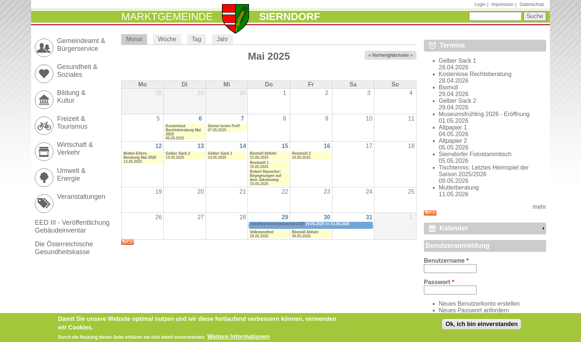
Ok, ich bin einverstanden (481, 326)
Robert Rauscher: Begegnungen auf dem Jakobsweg (265, 176)
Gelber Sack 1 (220, 153)
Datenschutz (531, 4)
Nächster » (401, 55)
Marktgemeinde (167, 16)
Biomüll (448, 87)
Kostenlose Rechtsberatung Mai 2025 (183, 130)
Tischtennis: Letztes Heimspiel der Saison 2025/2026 (484, 170)
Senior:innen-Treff (224, 126)
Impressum (502, 4)
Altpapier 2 (453, 141)
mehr (539, 207)
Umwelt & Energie (71, 174)
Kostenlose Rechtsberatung (475, 74)
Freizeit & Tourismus (72, 122)
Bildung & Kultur (71, 96)
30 (327, 217)
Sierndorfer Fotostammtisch (475, 154)
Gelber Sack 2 (178, 153)
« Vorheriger (381, 55)
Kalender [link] (453, 228)
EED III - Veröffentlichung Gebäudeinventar (72, 226)
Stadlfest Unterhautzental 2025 (277, 224)
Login (480, 4)
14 (242, 146)
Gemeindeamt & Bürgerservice (81, 44)
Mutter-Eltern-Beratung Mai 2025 (139, 155)
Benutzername (446, 260)
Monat (136, 39)
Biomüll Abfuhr (263, 153)
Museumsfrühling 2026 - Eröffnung (484, 114)
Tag (196, 39)
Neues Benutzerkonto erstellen (479, 303)
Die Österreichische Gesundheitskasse (64, 248)
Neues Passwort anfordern (474, 310)
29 (285, 217)
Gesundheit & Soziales (77, 70)
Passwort (439, 282)
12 (158, 146)
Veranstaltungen (81, 196)
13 (200, 146)
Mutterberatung (459, 187)
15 (285, 146)
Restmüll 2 (301, 153)
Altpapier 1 (453, 127)
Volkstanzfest (261, 232)
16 (327, 146)
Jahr (222, 39)
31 (369, 217)
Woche (167, 39)
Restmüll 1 (259, 163)
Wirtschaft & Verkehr (75, 148)
